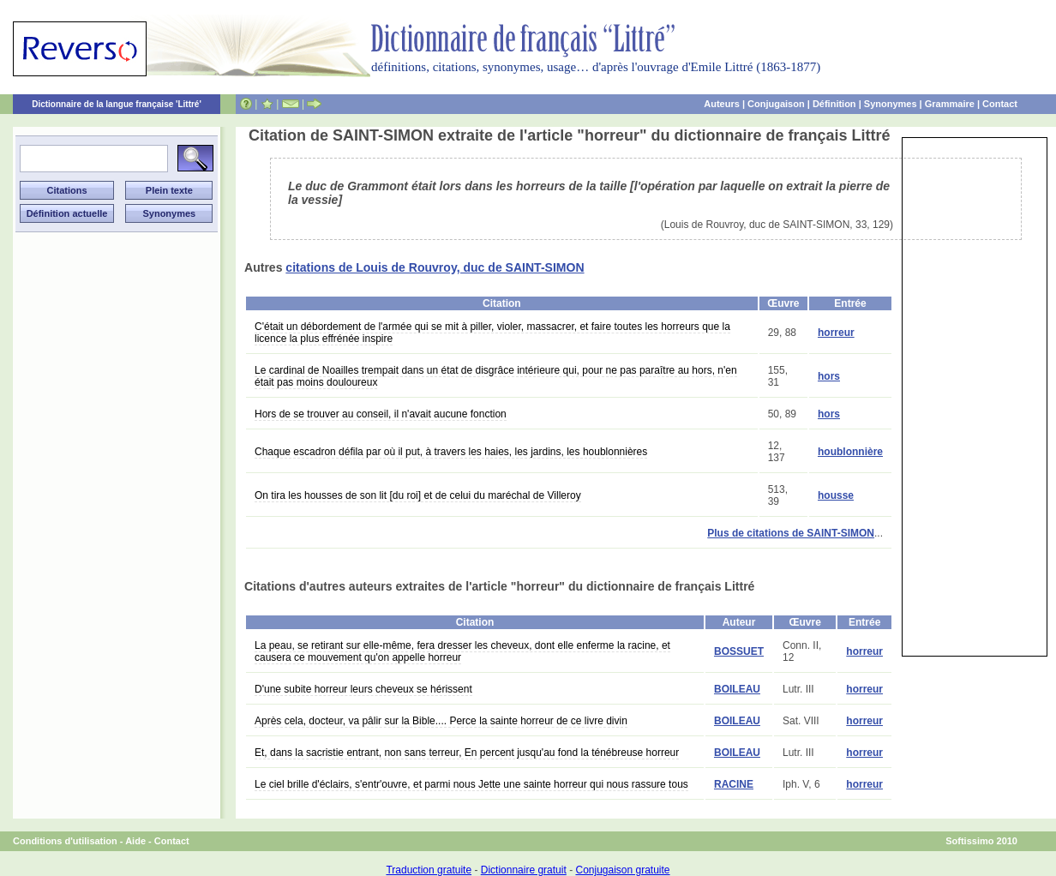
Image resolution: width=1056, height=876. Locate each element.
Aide (135, 841)
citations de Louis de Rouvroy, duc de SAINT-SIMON (434, 267)
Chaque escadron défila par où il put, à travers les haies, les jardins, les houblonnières (451, 452)
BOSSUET (739, 651)
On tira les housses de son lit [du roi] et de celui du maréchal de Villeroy (418, 495)
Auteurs (722, 104)
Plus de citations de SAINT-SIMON (790, 533)
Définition (834, 104)
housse (836, 495)
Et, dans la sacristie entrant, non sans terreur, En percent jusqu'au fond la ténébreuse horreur (467, 753)
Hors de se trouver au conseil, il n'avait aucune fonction (381, 414)
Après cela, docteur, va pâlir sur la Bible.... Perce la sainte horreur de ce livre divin (441, 721)
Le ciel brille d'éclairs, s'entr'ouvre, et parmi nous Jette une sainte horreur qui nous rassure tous (471, 784)
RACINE (733, 784)
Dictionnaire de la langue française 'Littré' (116, 104)
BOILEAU (737, 689)
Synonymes (890, 104)
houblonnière (850, 452)
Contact (999, 104)
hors (829, 376)
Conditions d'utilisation (65, 841)
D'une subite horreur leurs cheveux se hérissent (363, 689)
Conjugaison (776, 104)
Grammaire (950, 104)
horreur (836, 333)
